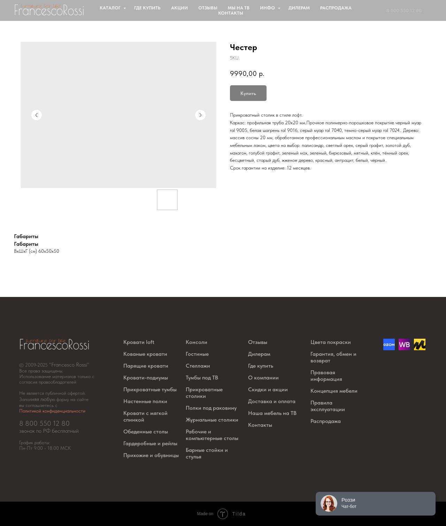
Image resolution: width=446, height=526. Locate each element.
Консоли (196, 342)
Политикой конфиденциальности (52, 411)
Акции (179, 7)
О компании (263, 377)
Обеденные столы (145, 431)
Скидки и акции (268, 389)
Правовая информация (326, 375)
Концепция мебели (333, 390)
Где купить (147, 7)
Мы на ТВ (238, 7)
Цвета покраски (330, 342)
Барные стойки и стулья (207, 453)
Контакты (230, 13)
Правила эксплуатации (327, 406)
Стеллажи (198, 365)
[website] (404, 348)
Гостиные (197, 354)
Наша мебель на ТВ (272, 413)
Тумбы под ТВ (202, 377)
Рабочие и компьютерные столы (212, 434)
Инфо (268, 7)
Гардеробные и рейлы (150, 443)
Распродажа (336, 7)
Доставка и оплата (271, 401)
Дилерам (299, 7)
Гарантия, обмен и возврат (333, 357)
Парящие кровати (145, 365)
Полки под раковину (211, 408)
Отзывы (207, 7)
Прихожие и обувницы (151, 455)
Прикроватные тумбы (150, 389)
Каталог (111, 7)
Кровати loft (138, 342)
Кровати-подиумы (145, 377)
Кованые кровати (145, 354)
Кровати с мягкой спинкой (145, 416)
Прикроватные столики (204, 392)
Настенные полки (145, 401)
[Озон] (389, 348)
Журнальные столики (212, 419)
